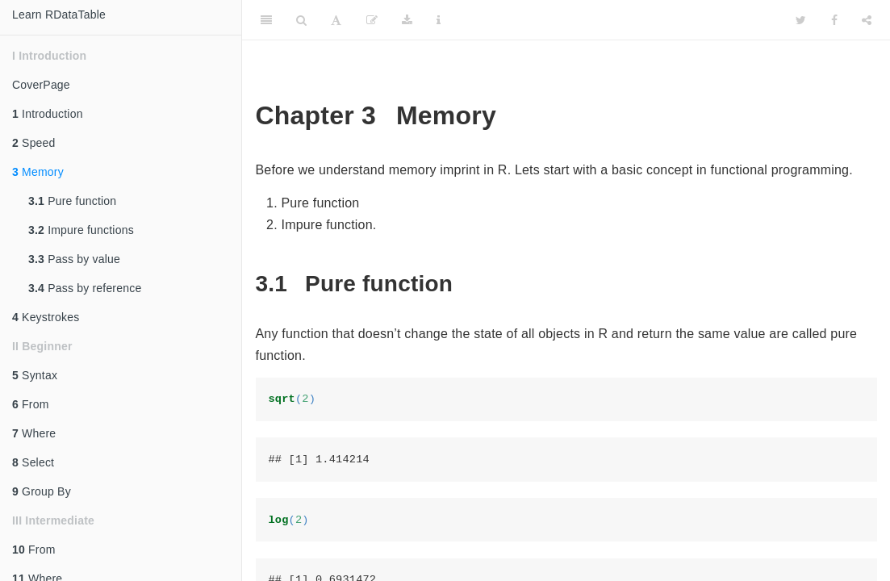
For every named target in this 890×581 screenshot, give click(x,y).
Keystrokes (45, 317)
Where (34, 433)
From (30, 404)
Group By (41, 491)
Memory (38, 171)
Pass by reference (84, 288)
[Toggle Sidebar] (266, 20)
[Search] (301, 20)
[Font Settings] (336, 20)
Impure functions (81, 230)
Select (33, 462)
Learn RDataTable (59, 14)
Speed (34, 142)
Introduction (47, 113)
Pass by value (74, 259)
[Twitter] (800, 20)
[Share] (867, 20)
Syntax (34, 375)
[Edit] (372, 20)
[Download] (407, 20)
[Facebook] (834, 20)
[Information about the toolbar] (438, 20)
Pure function (72, 200)
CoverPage (41, 84)
